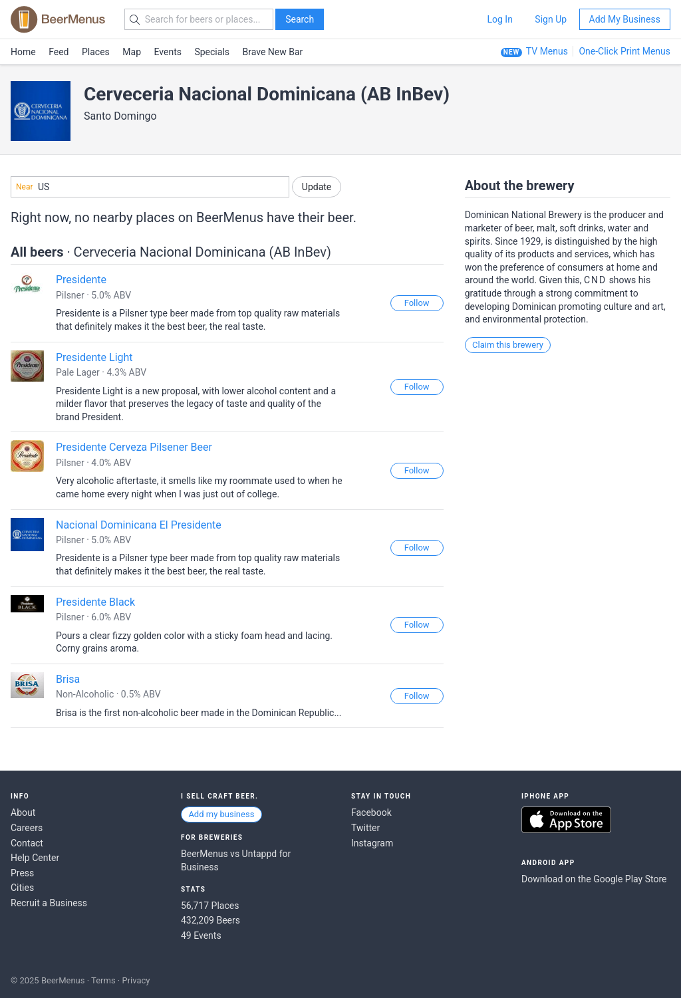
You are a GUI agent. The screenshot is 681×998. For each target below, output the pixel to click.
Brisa (68, 679)
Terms (103, 980)
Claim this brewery (507, 345)
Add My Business (624, 19)
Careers (27, 827)
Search (299, 19)
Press (22, 873)
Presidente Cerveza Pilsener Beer (134, 447)
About (23, 812)
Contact (27, 843)
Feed (58, 52)
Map (131, 52)
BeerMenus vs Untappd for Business (236, 860)
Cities (22, 887)
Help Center (35, 857)
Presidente (81, 279)
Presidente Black (95, 602)
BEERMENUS (58, 19)
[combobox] (150, 186)
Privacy (136, 980)
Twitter (365, 827)
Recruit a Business (49, 903)
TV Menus (547, 51)
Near (24, 186)
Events (168, 52)
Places (96, 52)
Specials (211, 52)
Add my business (221, 814)
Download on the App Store (566, 820)
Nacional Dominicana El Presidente (138, 525)
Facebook (371, 812)
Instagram (372, 843)
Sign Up (551, 19)
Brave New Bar (273, 52)
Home (23, 52)
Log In (499, 19)
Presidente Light (94, 357)
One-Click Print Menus (624, 51)
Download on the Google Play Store (593, 879)
